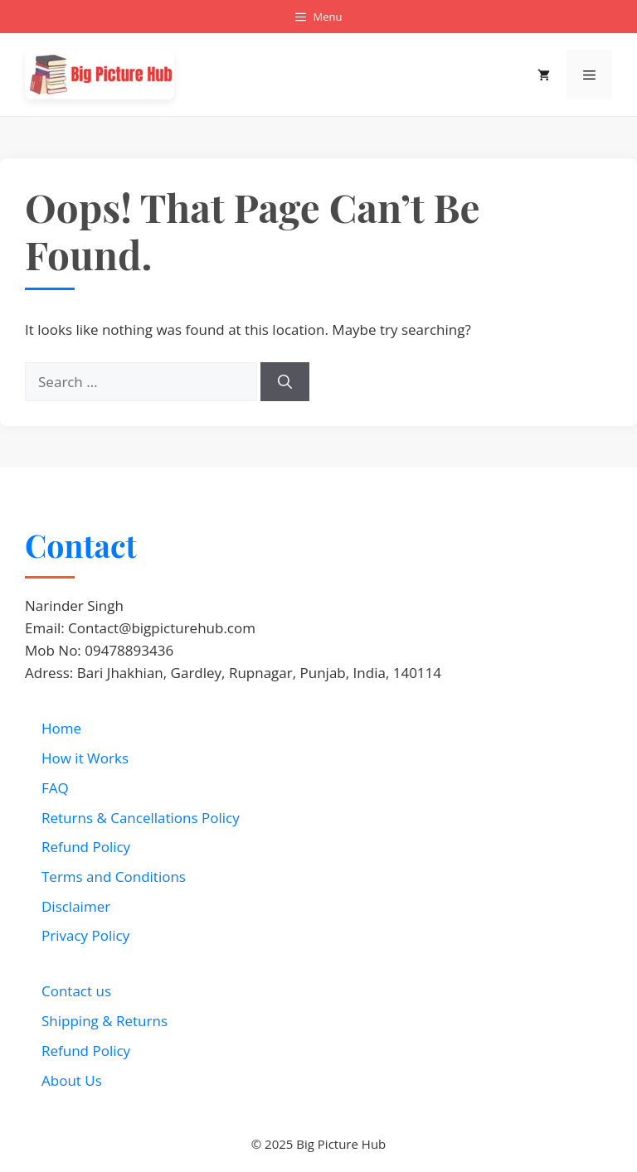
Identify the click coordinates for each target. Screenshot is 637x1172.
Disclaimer (75, 906)
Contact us (76, 990)
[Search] (284, 382)
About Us (71, 1080)
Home (61, 728)
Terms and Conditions (113, 876)
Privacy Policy (85, 935)
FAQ (55, 787)
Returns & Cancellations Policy (140, 817)
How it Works (85, 758)
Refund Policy (85, 846)
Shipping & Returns (104, 1020)
